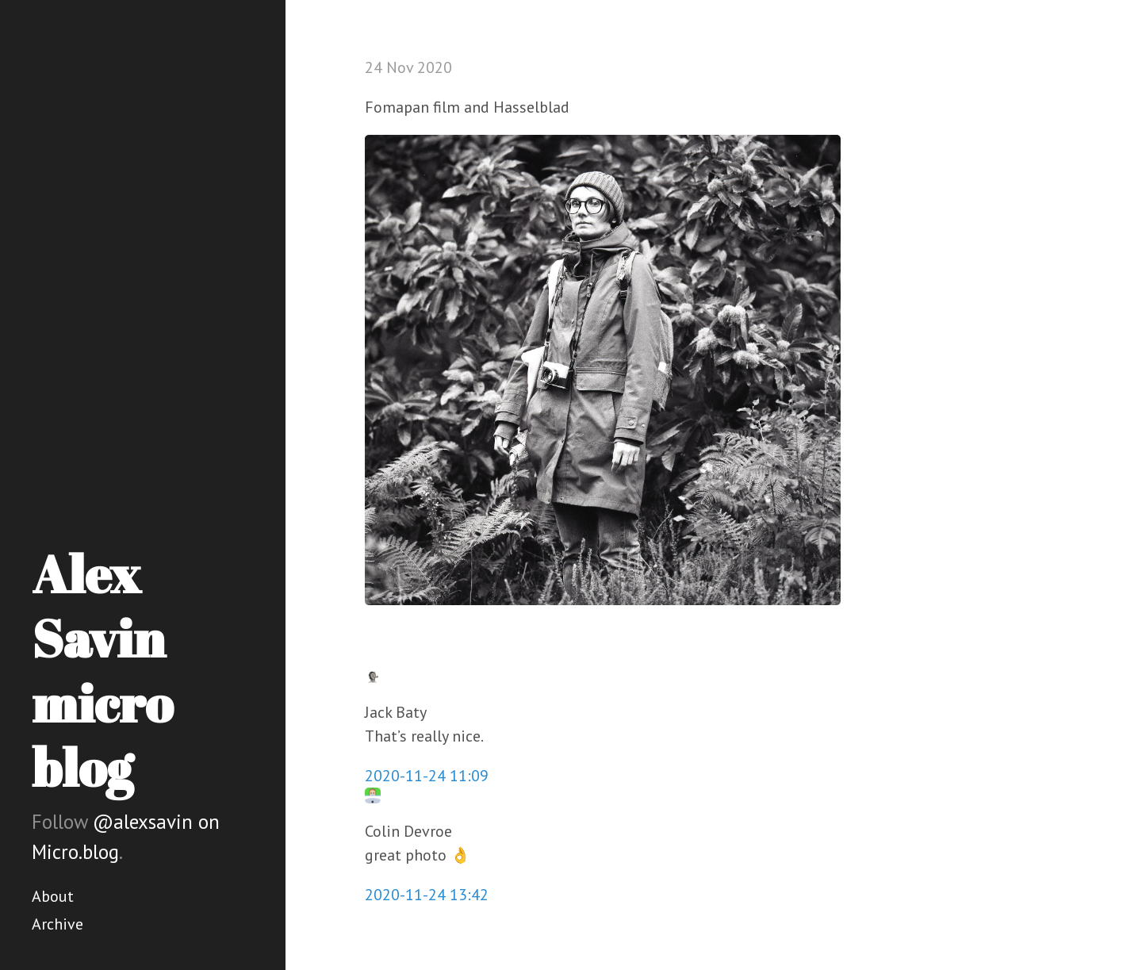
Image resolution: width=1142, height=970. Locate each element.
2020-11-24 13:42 (427, 894)
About (53, 896)
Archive (57, 924)
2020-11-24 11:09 (427, 775)
